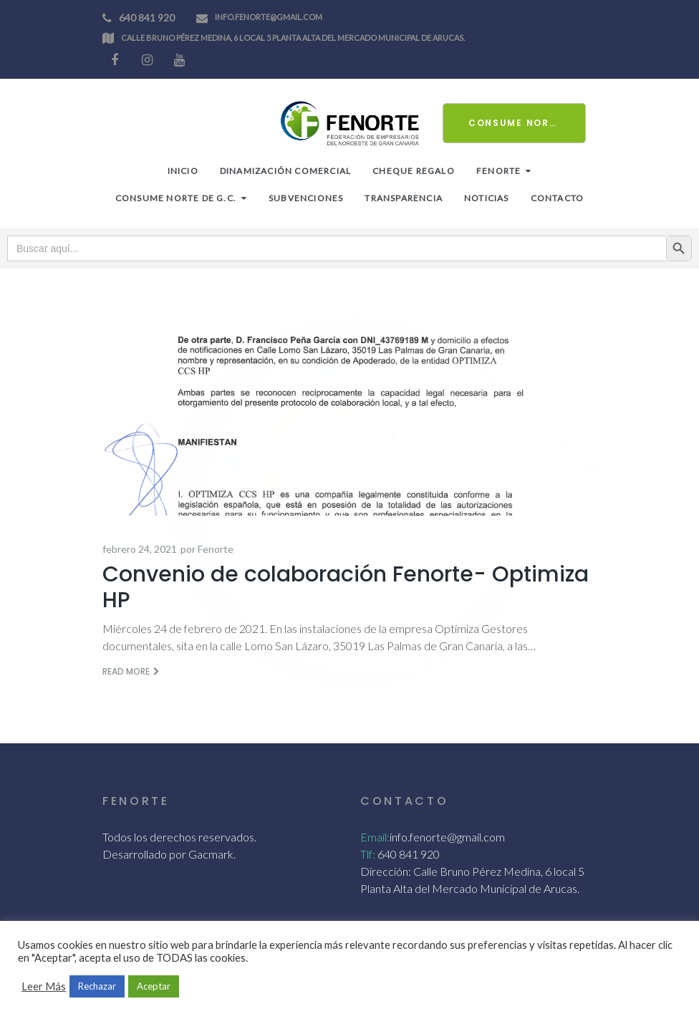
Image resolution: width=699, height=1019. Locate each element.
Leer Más (43, 986)
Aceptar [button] (153, 986)
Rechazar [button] (97, 986)
